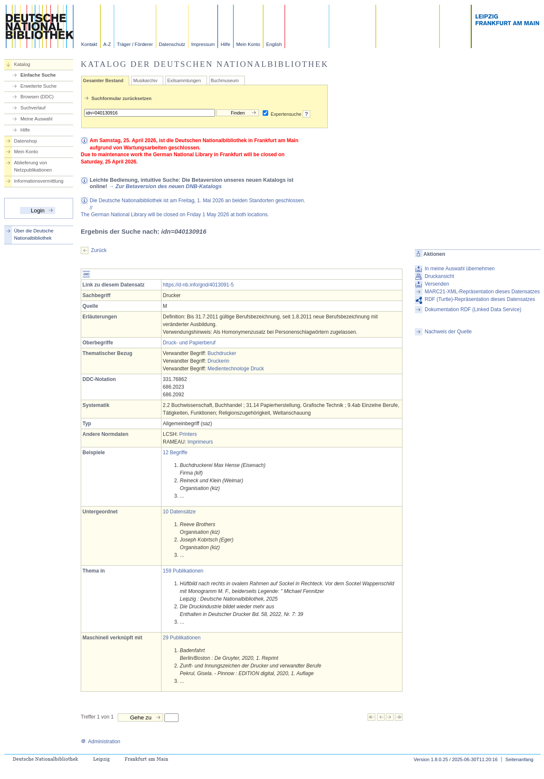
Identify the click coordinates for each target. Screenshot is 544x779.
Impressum (203, 44)
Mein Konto (248, 44)
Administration (100, 742)
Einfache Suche (38, 74)
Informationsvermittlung (38, 180)
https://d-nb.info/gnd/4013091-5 (198, 285)
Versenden (437, 284)
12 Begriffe (175, 452)
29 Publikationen (182, 638)
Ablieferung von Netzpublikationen (33, 166)
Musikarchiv (145, 80)
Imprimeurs (200, 442)
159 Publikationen (183, 571)
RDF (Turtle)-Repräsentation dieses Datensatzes (480, 299)
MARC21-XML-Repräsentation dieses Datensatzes (482, 292)
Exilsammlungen (184, 80)
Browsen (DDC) (37, 96)
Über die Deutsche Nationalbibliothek (34, 234)
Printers (188, 434)
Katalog (22, 64)
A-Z (107, 44)
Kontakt (89, 44)
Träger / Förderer (135, 44)
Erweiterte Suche (38, 86)
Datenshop (25, 140)
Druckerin (218, 361)
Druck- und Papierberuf (189, 343)
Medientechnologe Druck (235, 369)
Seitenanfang (519, 759)
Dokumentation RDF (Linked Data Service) (473, 309)
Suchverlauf (32, 107)
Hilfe (225, 44)
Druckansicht (439, 276)
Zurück (99, 250)
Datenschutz (172, 44)
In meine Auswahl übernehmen (460, 269)
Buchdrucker (221, 353)
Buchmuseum (225, 80)
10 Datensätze (179, 512)
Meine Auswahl (36, 118)
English (274, 44)
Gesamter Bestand (103, 80)
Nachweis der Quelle (448, 332)
